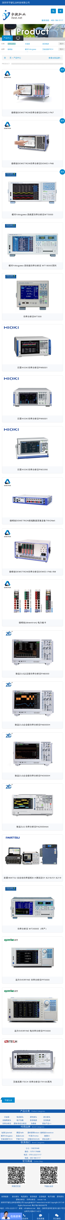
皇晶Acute (20, 1136)
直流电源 (33, 1120)
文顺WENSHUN (33, 1139)
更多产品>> (46, 1123)
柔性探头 (33, 1117)
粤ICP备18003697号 (39, 1205)
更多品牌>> (46, 1139)
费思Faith (20, 1133)
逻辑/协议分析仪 (20, 1123)
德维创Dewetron (46, 1133)
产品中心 (17, 57)
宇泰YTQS (20, 1139)
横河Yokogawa (6, 1136)
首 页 (8, 57)
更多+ (62, 44)
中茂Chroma (33, 1136)
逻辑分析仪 (20, 1199)
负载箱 (33, 1123)
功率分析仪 (6, 1123)
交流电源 (46, 1120)
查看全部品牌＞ (55, 58)
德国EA (47, 1136)
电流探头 (20, 1117)
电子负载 (20, 1120)
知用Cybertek (6, 1133)
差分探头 (46, 1117)
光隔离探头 (6, 1120)
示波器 (6, 1117)
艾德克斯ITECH (6, 1139)
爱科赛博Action (33, 1133)
